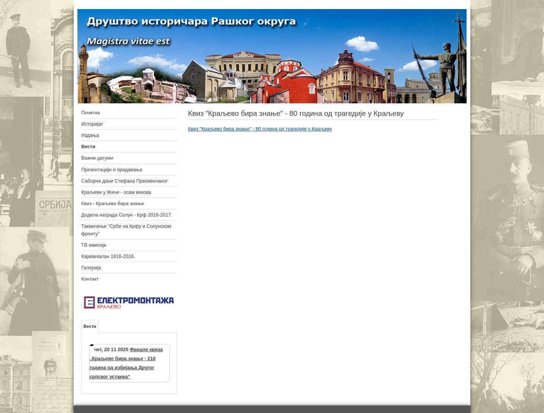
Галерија (91, 267)
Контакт (90, 279)
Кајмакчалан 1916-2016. (108, 256)
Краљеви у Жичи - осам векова (116, 192)
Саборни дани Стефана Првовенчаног (124, 181)
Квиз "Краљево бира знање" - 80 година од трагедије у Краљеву (260, 129)
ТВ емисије (93, 245)
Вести (88, 146)
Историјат (92, 124)
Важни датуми (97, 158)
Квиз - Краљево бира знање (112, 203)
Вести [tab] (89, 326)
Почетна (90, 112)
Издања (90, 135)
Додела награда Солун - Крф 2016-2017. (126, 215)
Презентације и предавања (111, 169)
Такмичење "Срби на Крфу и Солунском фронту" (126, 229)
